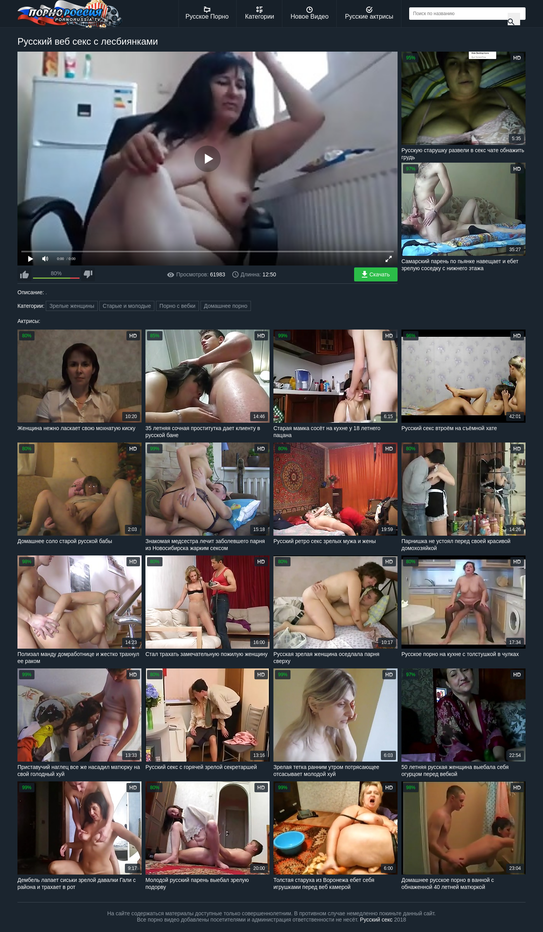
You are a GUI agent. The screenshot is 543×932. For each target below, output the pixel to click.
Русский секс (376, 919)
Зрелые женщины (71, 306)
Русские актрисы (369, 13)
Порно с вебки (177, 306)
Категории (259, 13)
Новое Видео (310, 13)
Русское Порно (206, 13)
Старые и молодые (127, 306)
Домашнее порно (225, 306)
